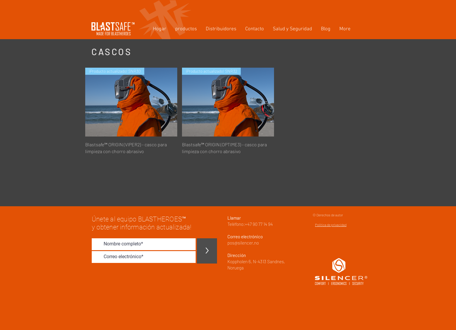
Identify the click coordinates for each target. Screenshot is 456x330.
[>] (207, 251)
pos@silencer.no (243, 242)
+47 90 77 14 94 (259, 224)
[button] (186, 29)
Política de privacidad (330, 225)
